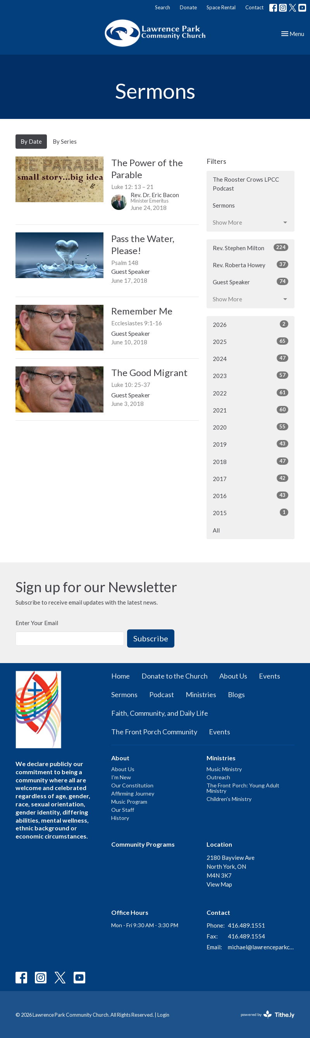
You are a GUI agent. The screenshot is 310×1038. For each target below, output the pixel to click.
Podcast (161, 694)
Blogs (236, 694)
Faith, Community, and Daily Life (159, 713)
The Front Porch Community (154, 731)
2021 (250, 410)
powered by (267, 1014)
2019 (250, 444)
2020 (250, 427)
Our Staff (122, 809)
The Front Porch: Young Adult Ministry (243, 788)
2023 (250, 375)
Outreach (218, 777)
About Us (233, 676)
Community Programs (143, 844)
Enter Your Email (37, 622)
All (216, 530)
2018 (250, 461)
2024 (250, 358)
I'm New (121, 777)
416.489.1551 (246, 925)
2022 (250, 393)
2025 (250, 341)
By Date (31, 141)
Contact (254, 7)
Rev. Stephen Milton (250, 247)
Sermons (224, 205)
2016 (250, 495)
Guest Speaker (250, 281)
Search (162, 7)
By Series (65, 141)
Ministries (201, 694)
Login (163, 1015)
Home (120, 676)
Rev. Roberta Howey (250, 264)
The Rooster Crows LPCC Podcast (246, 184)
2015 (250, 512)
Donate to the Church (174, 676)
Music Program (129, 801)
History (120, 818)
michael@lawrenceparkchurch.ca (261, 946)
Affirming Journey (132, 793)
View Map (219, 884)
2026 (250, 324)
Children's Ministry (229, 799)
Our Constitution (132, 785)
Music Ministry (224, 769)
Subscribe (150, 638)
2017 (250, 478)
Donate (188, 7)
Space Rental (221, 7)
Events (269, 676)
